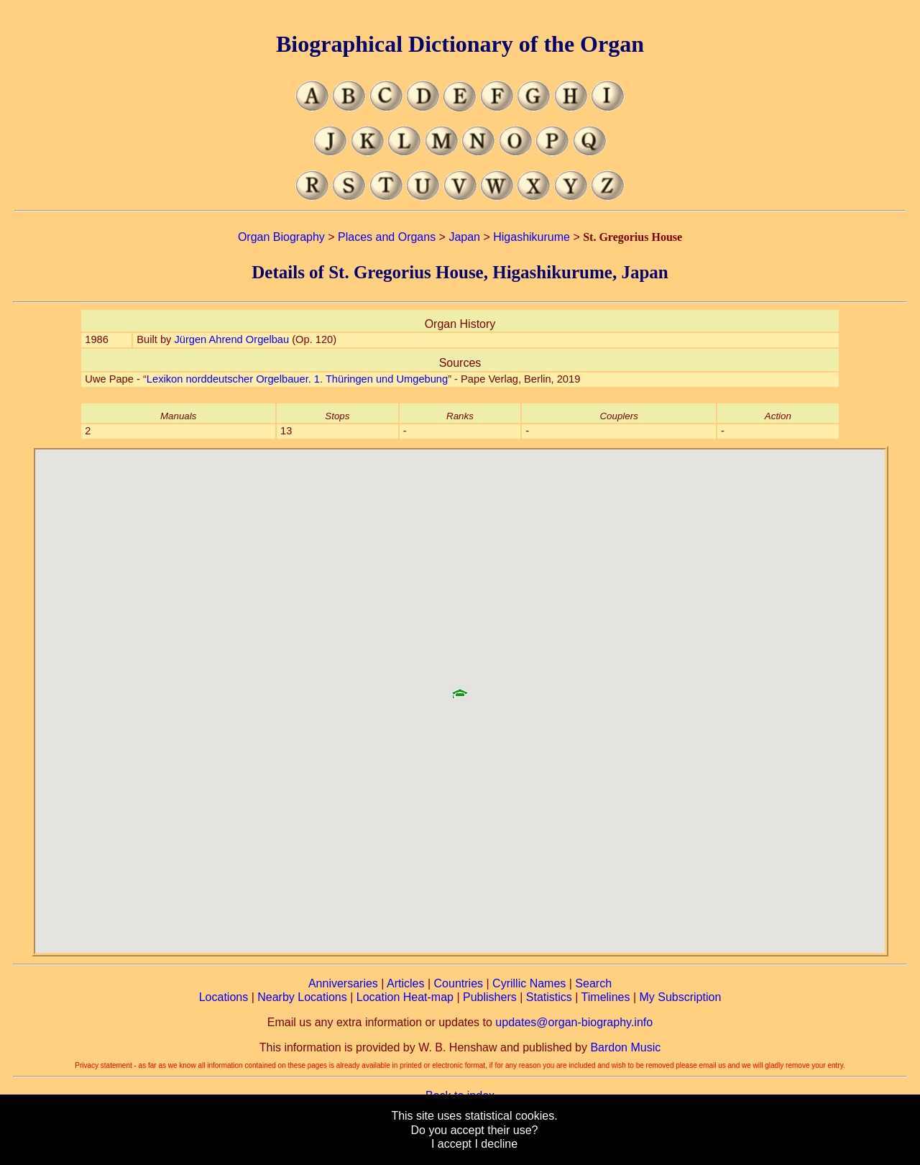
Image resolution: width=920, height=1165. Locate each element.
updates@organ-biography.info (574, 1022)
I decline (496, 1144)
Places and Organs (387, 237)
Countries (458, 983)
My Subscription (680, 997)
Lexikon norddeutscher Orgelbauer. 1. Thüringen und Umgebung (297, 379)
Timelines (605, 997)
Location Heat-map (405, 997)
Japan (464, 237)
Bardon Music (625, 1047)
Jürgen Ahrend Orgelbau (231, 339)
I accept (451, 1144)
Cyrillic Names (529, 983)
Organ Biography (281, 237)
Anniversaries (343, 983)
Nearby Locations (302, 997)
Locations (224, 997)
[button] (460, 688)
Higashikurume (531, 237)
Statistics (549, 997)
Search (593, 983)
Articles (405, 983)
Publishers (490, 997)
